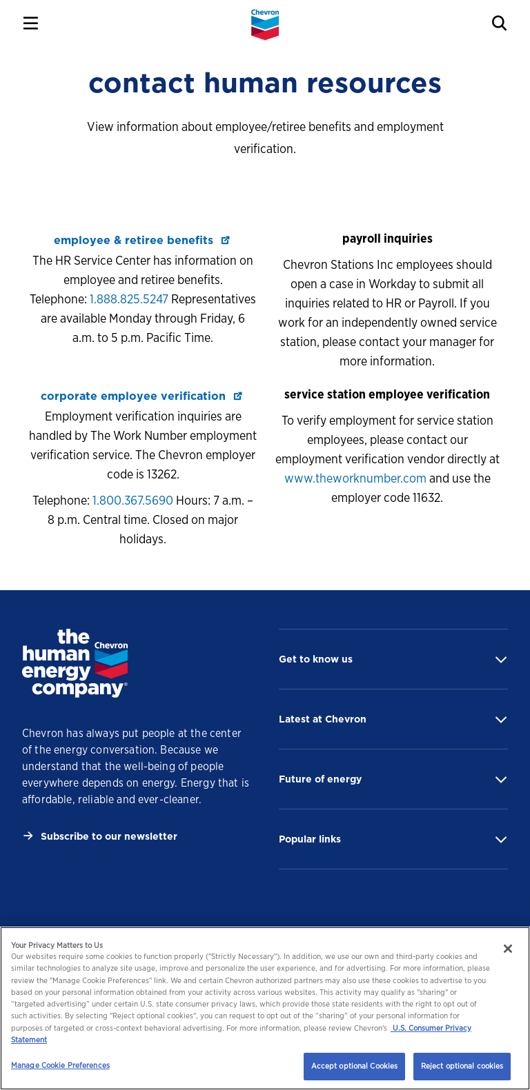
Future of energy (320, 779)
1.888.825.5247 (129, 299)
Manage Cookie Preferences (60, 1065)
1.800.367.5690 (132, 500)
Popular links (310, 839)
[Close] (508, 948)
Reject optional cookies (462, 1066)
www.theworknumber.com (355, 478)
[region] (265, 1008)
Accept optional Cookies (354, 1066)
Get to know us (316, 659)
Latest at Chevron (322, 719)
